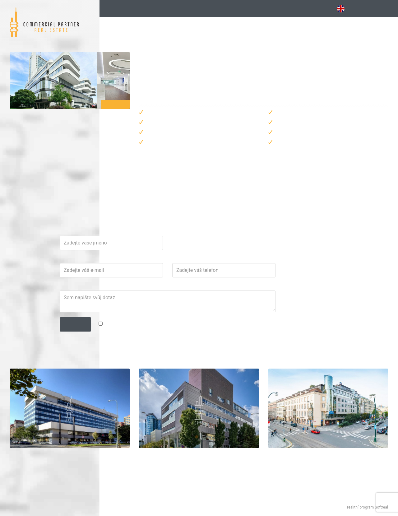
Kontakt (383, 8)
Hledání (118, 8)
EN (344, 8)
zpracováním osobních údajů (258, 352)
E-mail (164, 288)
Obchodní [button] (295, 8)
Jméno (165, 260)
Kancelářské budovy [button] (172, 8)
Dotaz (164, 315)
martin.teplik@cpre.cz (183, 204)
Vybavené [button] (234, 8)
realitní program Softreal (367, 507)
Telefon (244, 288)
